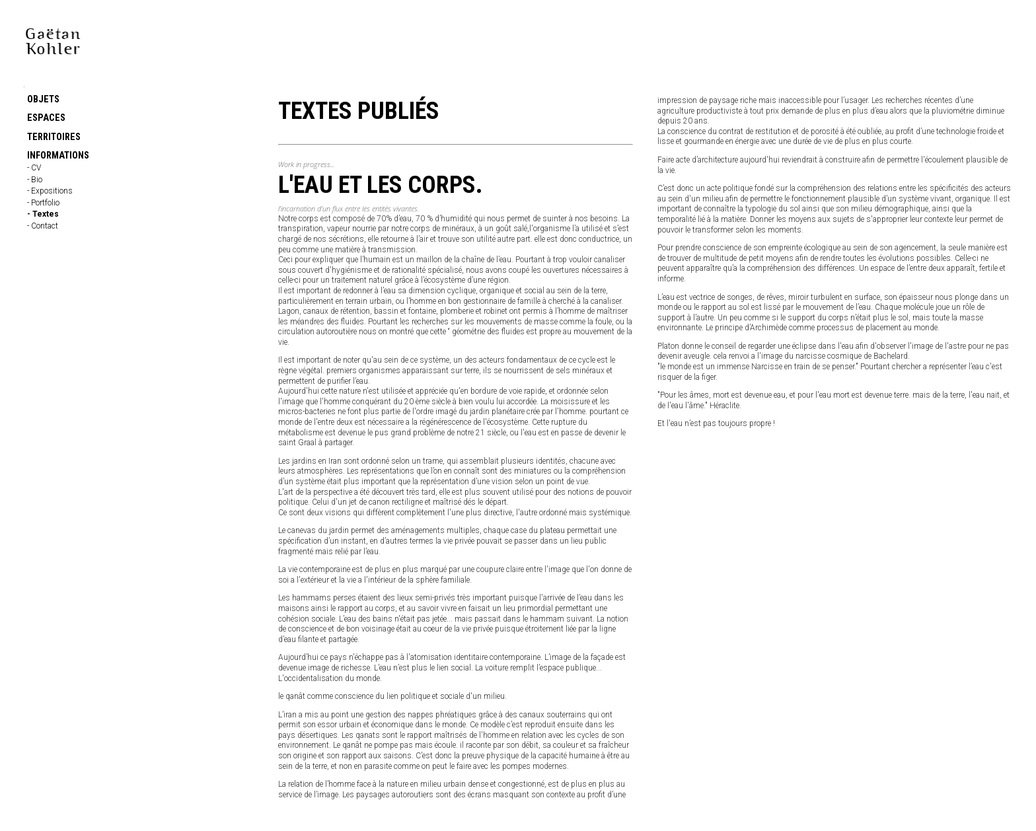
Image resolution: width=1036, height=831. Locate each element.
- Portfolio (43, 202)
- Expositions (50, 191)
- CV (34, 167)
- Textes (43, 214)
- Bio (34, 179)
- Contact (42, 226)
